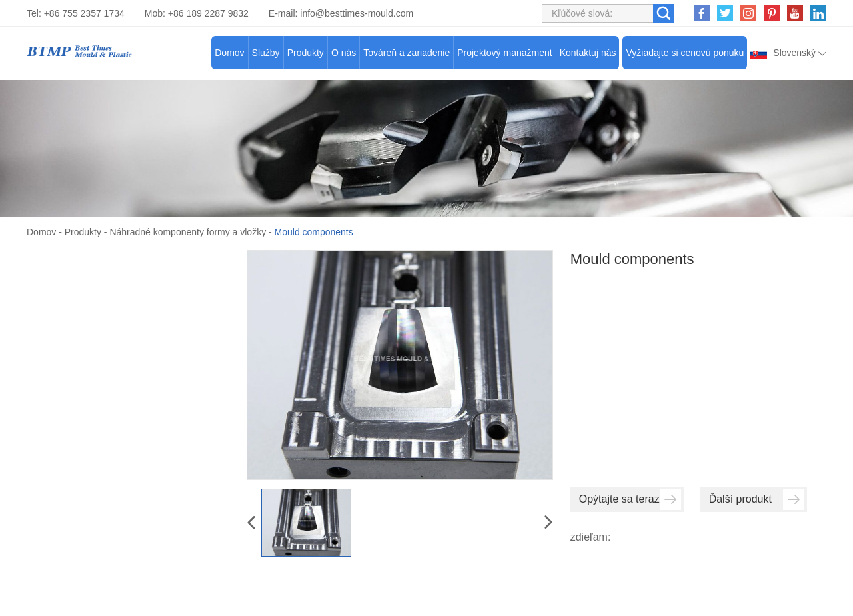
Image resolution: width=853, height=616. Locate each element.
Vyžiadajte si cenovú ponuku (685, 52)
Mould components (314, 232)
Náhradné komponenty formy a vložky (188, 232)
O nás (343, 52)
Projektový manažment (504, 52)
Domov (229, 52)
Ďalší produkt (756, 498)
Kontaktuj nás (588, 52)
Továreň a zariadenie (406, 52)
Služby (266, 52)
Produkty (305, 52)
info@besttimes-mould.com (356, 13)
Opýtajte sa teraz (630, 498)
